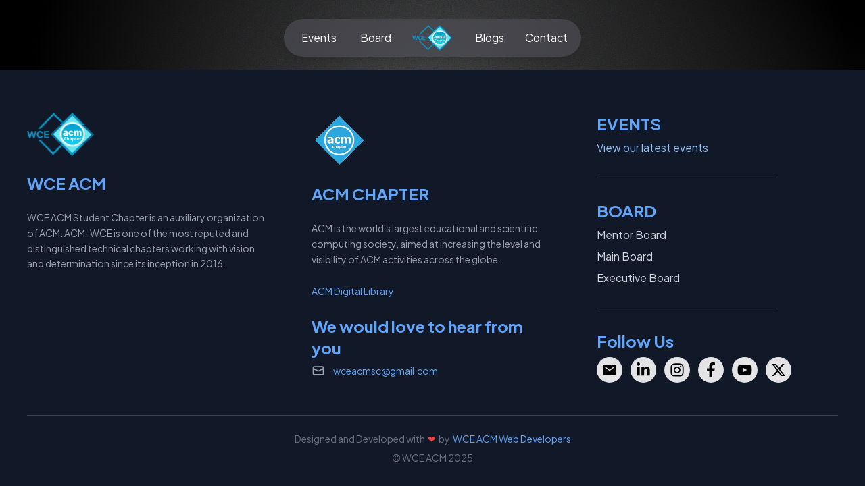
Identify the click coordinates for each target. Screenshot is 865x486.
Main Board (625, 256)
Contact (546, 37)
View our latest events (652, 147)
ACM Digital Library (353, 291)
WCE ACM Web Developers (512, 439)
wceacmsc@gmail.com (385, 370)
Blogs (489, 37)
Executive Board (638, 278)
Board (375, 37)
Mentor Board (631, 234)
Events (319, 37)
